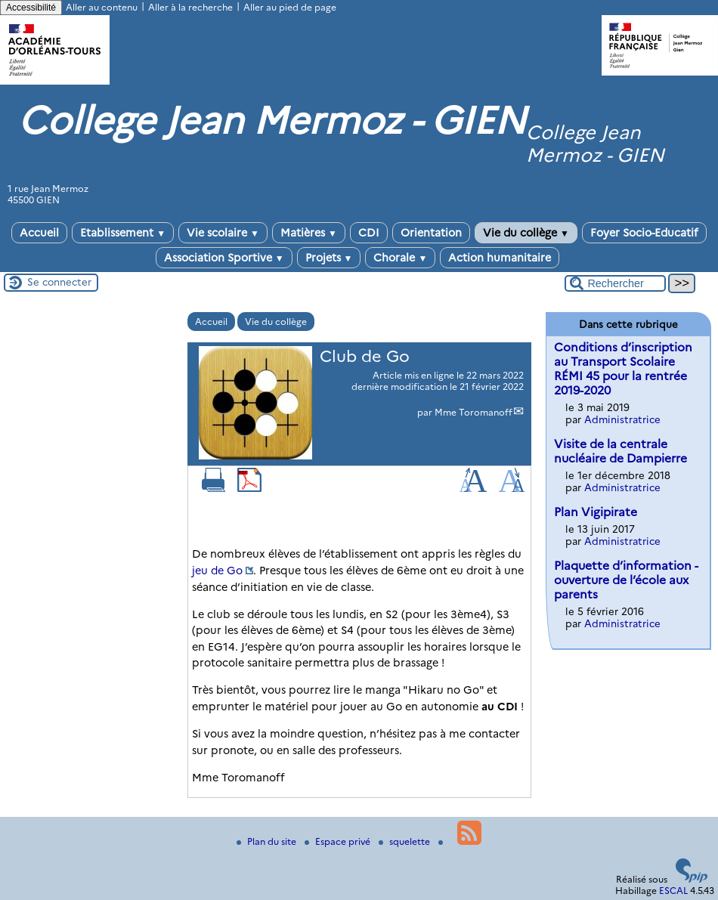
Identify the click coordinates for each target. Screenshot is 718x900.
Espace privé (339, 841)
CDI (368, 233)
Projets (329, 257)
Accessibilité (31, 7)
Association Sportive (224, 257)
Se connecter (59, 282)
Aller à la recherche (190, 7)
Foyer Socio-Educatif (644, 233)
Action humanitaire (499, 257)
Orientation (431, 233)
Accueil (39, 233)
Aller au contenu (102, 7)
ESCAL (673, 890)
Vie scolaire (223, 233)
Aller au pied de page (289, 7)
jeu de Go (217, 570)
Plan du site (268, 841)
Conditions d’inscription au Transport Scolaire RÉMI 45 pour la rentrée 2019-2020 (623, 368)
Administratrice (622, 419)
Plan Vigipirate (595, 512)
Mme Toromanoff (473, 412)
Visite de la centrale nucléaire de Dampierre (620, 451)
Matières (308, 233)
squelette (405, 841)
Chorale (400, 257)
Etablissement (123, 233)
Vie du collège (526, 233)
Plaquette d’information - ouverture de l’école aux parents (626, 580)
